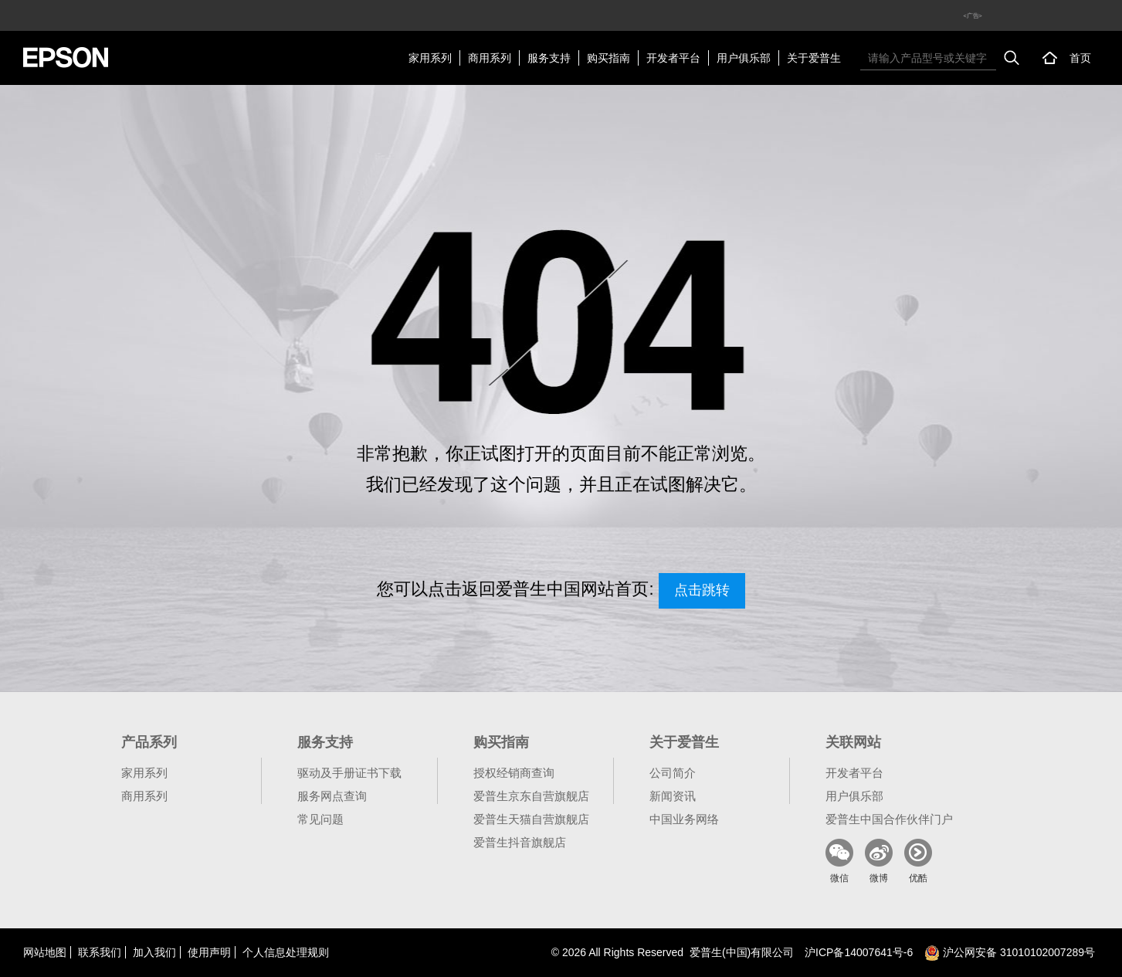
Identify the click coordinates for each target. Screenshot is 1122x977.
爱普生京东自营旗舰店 (531, 795)
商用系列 (489, 58)
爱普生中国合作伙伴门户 (889, 819)
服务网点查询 (332, 795)
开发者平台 (673, 58)
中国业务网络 (684, 819)
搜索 (1011, 58)
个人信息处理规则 (285, 952)
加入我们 (154, 952)
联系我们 (99, 952)
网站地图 (44, 952)
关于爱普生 (814, 58)
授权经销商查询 (513, 772)
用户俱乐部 (744, 58)
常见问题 (320, 819)
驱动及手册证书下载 (349, 772)
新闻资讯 (672, 795)
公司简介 (672, 772)
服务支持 (549, 58)
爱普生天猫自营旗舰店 (531, 819)
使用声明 (209, 952)
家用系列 (430, 58)
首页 (1080, 58)
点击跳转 (702, 590)
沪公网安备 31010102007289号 (1009, 952)
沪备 (859, 952)
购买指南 (608, 58)
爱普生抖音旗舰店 (519, 842)
